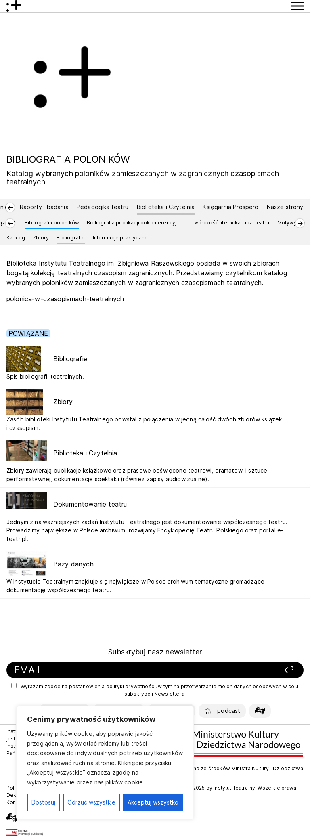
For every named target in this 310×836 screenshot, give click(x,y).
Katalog (15, 238)
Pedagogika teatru (103, 206)
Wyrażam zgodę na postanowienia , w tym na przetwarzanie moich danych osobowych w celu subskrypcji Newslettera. (154, 690)
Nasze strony (285, 206)
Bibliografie (71, 238)
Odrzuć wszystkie (91, 802)
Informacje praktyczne (120, 238)
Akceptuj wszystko (153, 802)
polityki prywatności (130, 686)
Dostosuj (43, 802)
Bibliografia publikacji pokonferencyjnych (135, 223)
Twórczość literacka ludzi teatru (230, 223)
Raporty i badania (44, 206)
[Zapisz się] (245, 670)
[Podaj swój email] (103, 670)
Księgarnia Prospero (230, 206)
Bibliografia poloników (52, 223)
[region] (105, 763)
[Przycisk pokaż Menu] (297, 6)
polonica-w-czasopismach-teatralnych (65, 299)
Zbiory (41, 238)
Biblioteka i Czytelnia (166, 206)
